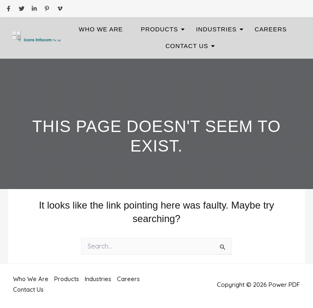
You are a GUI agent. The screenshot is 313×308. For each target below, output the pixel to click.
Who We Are (101, 29)
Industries (219, 29)
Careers (271, 29)
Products (162, 29)
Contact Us (189, 45)
